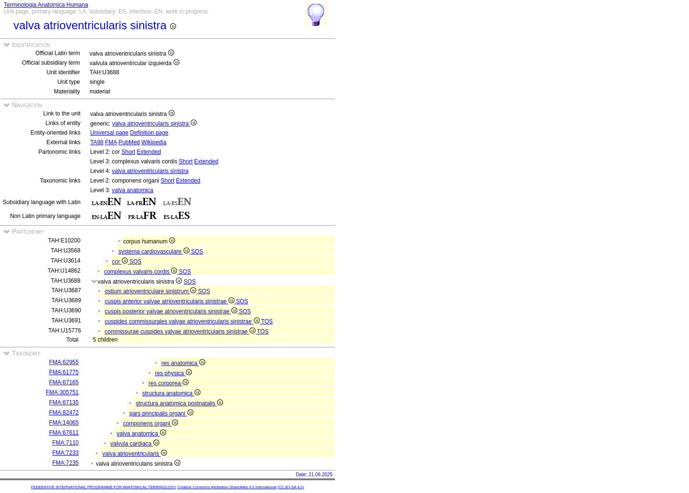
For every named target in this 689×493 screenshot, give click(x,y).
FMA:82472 (63, 412)
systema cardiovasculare (154, 251)
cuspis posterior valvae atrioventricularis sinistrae (172, 311)
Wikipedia (154, 142)
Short (128, 152)
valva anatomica (133, 190)
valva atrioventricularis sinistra (154, 123)
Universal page (109, 132)
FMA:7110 (65, 442)
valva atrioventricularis (134, 453)
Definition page (149, 132)
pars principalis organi (161, 413)
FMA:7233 (65, 452)
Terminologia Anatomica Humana (46, 4)
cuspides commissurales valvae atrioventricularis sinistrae (183, 321)
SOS (197, 251)
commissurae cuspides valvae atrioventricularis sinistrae (181, 331)
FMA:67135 (63, 402)
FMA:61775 (63, 372)
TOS (267, 321)
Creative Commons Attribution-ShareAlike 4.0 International (226, 487)
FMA (111, 142)
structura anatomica (171, 393)
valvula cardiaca (134, 443)
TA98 (96, 142)
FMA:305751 (62, 392)
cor (120, 261)
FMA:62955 (63, 362)
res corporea (168, 383)
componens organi (150, 423)
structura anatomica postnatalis (179, 403)
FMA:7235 (65, 462)
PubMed (129, 142)
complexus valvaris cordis (141, 271)
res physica (173, 373)
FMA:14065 (63, 422)
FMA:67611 (63, 432)
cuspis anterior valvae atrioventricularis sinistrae (170, 301)
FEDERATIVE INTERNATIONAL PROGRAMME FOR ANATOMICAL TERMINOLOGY (103, 487)
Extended (149, 152)
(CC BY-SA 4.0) (291, 487)
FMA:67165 (63, 382)
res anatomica (183, 363)
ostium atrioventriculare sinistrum (151, 291)
